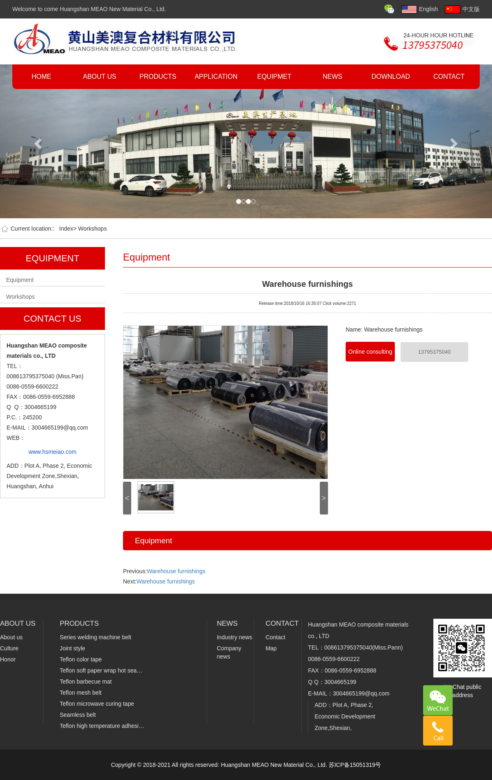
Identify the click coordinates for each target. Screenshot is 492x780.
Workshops (92, 228)
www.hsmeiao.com (53, 451)
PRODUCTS (157, 76)
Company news (229, 652)
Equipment (20, 280)
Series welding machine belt (95, 637)
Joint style (72, 648)
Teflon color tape (81, 659)
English (419, 9)
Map (271, 648)
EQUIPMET (274, 76)
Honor (8, 659)
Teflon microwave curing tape (97, 703)
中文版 (462, 9)
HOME (41, 76)
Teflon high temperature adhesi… (102, 726)
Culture (9, 648)
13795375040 (434, 352)
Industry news (234, 637)
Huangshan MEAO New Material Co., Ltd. (275, 765)
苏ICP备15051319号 (355, 765)
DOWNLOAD (390, 76)
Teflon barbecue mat (86, 681)
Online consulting (370, 351)
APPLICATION (216, 76)
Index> (67, 228)
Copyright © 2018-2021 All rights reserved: (166, 765)
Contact (275, 637)
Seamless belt (78, 714)
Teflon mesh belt (81, 692)
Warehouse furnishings (307, 283)
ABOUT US (99, 76)
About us (11, 637)
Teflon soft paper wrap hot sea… (101, 670)
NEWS (332, 76)
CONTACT (449, 76)
